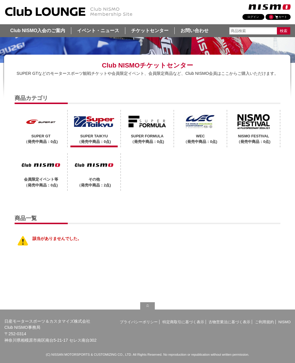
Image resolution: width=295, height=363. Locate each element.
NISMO (284, 322)
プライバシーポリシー (139, 322)
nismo (270, 7)
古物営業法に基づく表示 (229, 322)
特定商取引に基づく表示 (183, 322)
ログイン (253, 16)
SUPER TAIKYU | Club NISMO (68, 12)
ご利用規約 (264, 322)
